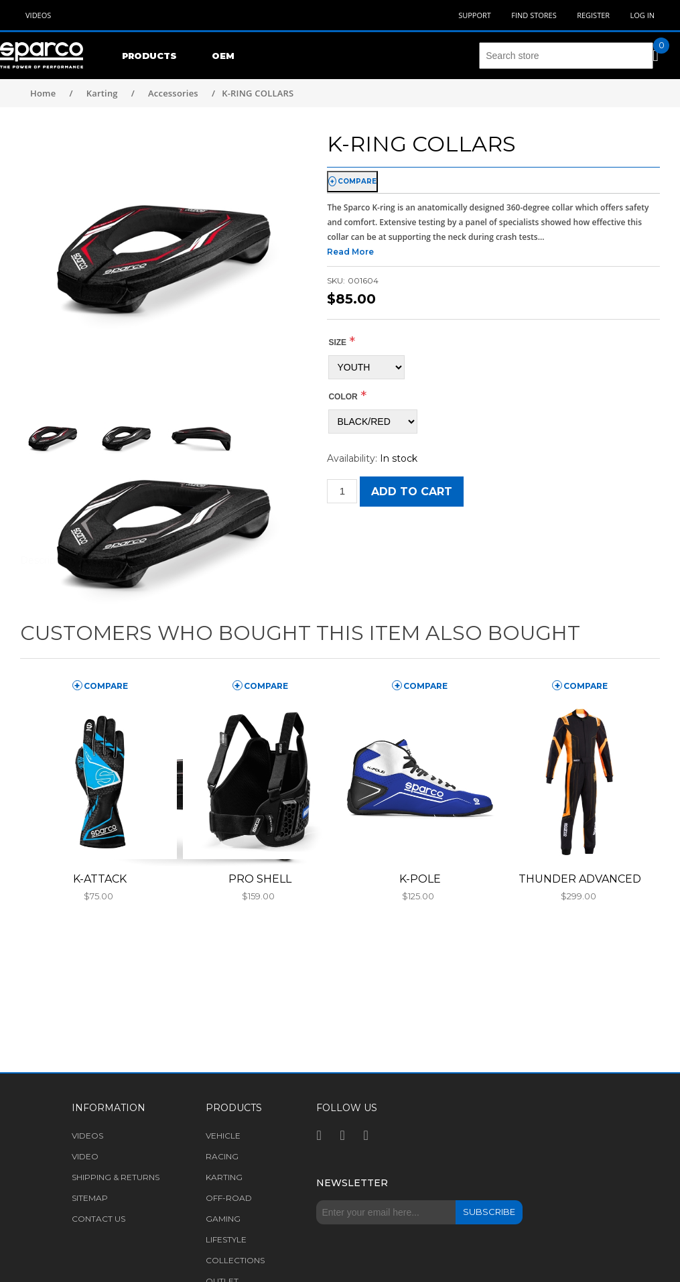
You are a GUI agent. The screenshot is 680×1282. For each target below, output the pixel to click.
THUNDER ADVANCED (580, 879)
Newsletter (352, 1183)
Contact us (98, 1219)
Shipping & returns (115, 1177)
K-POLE (420, 879)
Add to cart (411, 491)
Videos (38, 15)
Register (593, 15)
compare (357, 181)
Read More (350, 252)
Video (85, 1156)
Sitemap (90, 1198)
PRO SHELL (259, 879)
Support (474, 15)
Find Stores (533, 15)
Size (337, 342)
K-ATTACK (100, 879)
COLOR (342, 396)
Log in (642, 15)
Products (149, 55)
